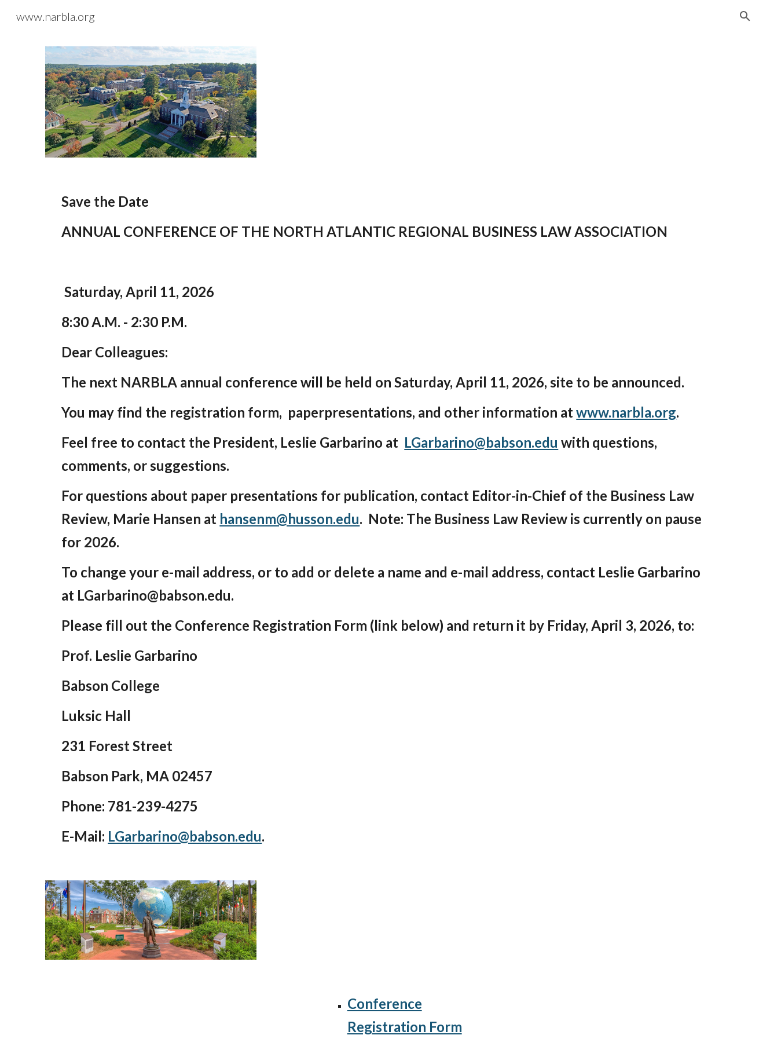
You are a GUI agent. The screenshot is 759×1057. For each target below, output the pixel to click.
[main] (379, 216)
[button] (745, 16)
